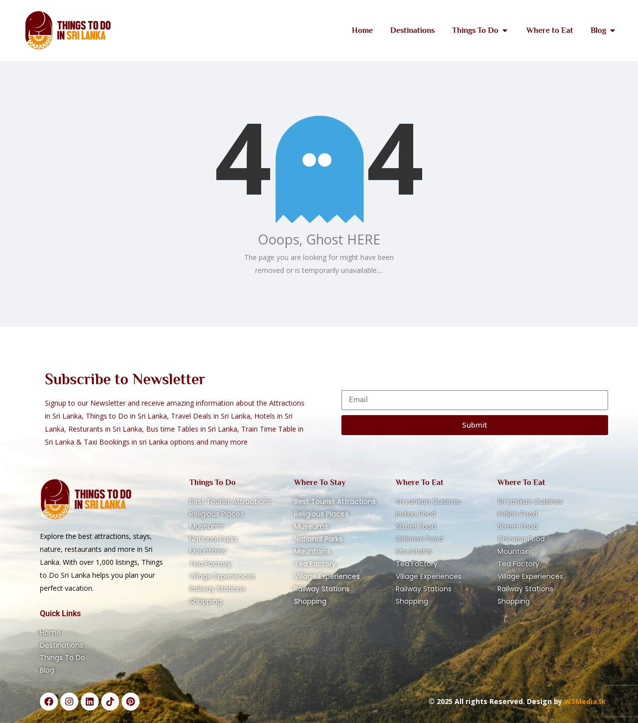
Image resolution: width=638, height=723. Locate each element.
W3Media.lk (584, 701)
